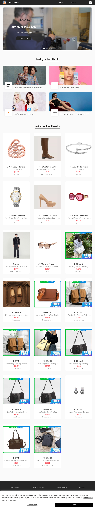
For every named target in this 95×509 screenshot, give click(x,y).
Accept (74, 505)
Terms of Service (38, 488)
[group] (47, 28)
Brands (73, 3)
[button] (44, 48)
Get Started (15, 488)
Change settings (32, 505)
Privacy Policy (62, 488)
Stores (60, 3)
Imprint (82, 488)
